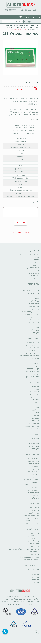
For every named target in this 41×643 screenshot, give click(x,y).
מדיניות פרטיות (34, 273)
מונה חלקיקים (34, 554)
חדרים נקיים (33, 338)
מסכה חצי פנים (34, 386)
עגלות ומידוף (35, 482)
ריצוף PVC (35, 474)
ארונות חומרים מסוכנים (31, 296)
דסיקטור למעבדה (33, 538)
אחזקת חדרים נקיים (32, 371)
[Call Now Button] (5, 631)
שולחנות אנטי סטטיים (31, 479)
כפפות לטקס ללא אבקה (30, 312)
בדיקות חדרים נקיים (32, 345)
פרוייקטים (36, 265)
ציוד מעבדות (33, 284)
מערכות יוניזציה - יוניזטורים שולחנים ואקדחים (24, 27)
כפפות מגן (35, 309)
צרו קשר (36, 278)
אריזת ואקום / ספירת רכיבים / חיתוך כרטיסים (24, 549)
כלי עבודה (35, 466)
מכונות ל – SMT (33, 541)
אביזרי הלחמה (34, 510)
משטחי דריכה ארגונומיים (31, 290)
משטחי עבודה (34, 477)
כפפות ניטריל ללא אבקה (30, 314)
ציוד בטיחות (34, 382)
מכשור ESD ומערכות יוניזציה (14, 25)
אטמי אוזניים (35, 405)
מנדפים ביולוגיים (33, 441)
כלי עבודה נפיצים (33, 490)
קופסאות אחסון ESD (32, 485)
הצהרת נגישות (34, 275)
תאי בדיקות (35, 582)
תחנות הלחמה (34, 513)
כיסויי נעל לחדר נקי (32, 377)
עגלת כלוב (35, 498)
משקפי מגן (35, 418)
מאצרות (36, 327)
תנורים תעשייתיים (33, 569)
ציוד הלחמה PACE (32, 518)
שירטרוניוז (36, 270)
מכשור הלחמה (34, 508)
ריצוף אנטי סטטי (33, 458)
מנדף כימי (36, 333)
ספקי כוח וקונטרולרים (20, 232)
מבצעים (36, 260)
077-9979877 (10, 10)
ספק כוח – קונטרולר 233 (20, 33)
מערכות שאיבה (34, 533)
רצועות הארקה (34, 487)
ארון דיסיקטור (34, 319)
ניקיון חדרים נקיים (33, 369)
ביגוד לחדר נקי (34, 350)
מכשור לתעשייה (29, 25)
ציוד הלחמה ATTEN (32, 521)
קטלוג (37, 262)
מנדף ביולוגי (35, 330)
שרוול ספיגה (35, 410)
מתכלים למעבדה (33, 301)
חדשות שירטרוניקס (32, 268)
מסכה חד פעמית (33, 423)
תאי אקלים (35, 572)
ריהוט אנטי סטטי (33, 472)
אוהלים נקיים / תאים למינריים (29, 356)
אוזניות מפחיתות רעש (32, 426)
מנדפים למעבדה (33, 306)
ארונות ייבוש (35, 546)
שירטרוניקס (34, 250)
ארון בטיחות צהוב (33, 322)
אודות (37, 257)
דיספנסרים (35, 374)
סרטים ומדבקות (33, 493)
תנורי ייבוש (35, 574)
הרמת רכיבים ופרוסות (31, 552)
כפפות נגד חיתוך (33, 428)
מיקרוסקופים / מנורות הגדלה (29, 557)
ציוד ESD (36, 495)
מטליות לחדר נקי (33, 361)
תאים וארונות (34, 544)
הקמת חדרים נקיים (32, 342)
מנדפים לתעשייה (33, 443)
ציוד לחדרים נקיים (33, 348)
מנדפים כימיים (34, 438)
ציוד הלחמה (33, 503)
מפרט (19, 89)
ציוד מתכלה (35, 363)
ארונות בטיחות (34, 304)
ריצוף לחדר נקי (34, 366)
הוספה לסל (20, 223)
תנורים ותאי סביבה (31, 565)
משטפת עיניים (34, 392)
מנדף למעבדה (34, 446)
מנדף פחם (35, 449)
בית (37, 25)
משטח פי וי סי (34, 325)
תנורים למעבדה (33, 577)
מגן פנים (36, 415)
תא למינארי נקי (34, 358)
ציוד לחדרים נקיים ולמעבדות (29, 254)
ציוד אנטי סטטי (32, 454)
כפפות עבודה (34, 394)
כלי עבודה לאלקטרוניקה (30, 559)
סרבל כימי (35, 421)
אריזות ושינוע (35, 469)
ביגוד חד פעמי (34, 317)
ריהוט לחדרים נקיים (32, 353)
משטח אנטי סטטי (33, 461)
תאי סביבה (35, 580)
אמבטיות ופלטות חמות (31, 516)
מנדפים (36, 434)
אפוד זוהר (36, 389)
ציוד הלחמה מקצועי (32, 523)
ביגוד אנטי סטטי (33, 464)
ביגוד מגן (36, 413)
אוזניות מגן (35, 399)
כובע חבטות (35, 402)
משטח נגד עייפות (33, 293)
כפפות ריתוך (35, 397)
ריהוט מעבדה (34, 288)
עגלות (37, 298)
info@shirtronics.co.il (27, 10)
